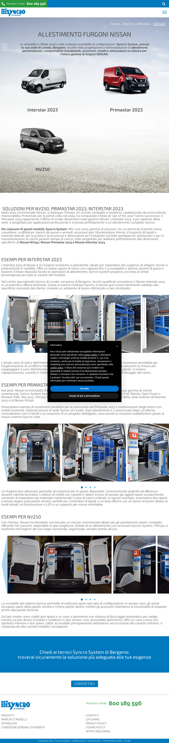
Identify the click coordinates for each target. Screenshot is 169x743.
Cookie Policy (95, 727)
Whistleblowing (98, 731)
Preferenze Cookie (112, 741)
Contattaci (84, 684)
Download (9, 723)
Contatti (92, 715)
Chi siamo (92, 719)
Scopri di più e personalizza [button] (84, 395)
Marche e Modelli (136, 24)
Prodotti (7, 715)
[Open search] (164, 4)
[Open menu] (164, 12)
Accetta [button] (84, 388)
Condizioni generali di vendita (23, 727)
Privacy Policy (96, 723)
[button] (117, 346)
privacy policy (90, 354)
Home (115, 24)
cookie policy (56, 367)
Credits (127, 741)
